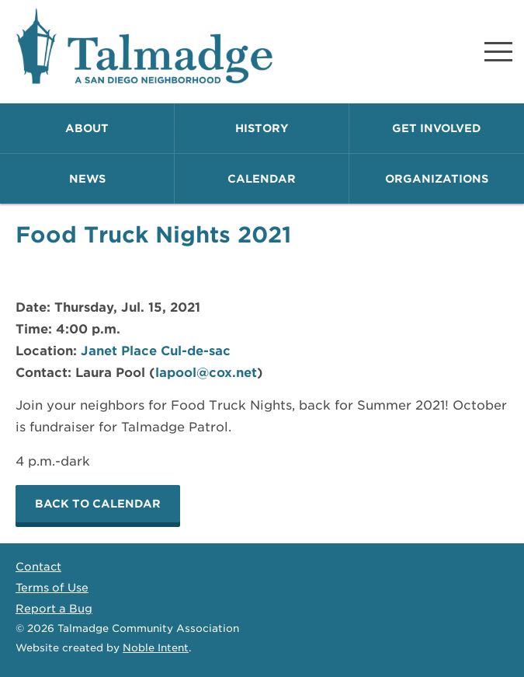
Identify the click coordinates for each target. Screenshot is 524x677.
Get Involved (436, 128)
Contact (38, 566)
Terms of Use (52, 587)
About (87, 128)
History (262, 128)
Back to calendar (98, 503)
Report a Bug (54, 608)
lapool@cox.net (206, 372)
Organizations (436, 179)
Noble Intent (156, 648)
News (87, 179)
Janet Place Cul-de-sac (156, 351)
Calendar (261, 179)
